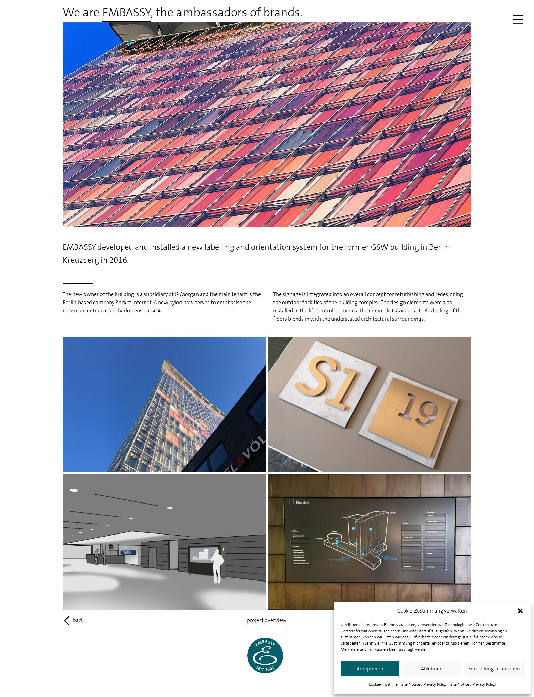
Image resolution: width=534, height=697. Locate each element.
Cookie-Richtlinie (383, 684)
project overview (266, 620)
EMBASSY (126, 12)
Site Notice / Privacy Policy (424, 684)
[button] (520, 610)
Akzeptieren (370, 668)
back (78, 620)
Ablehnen (432, 668)
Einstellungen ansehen (494, 668)
